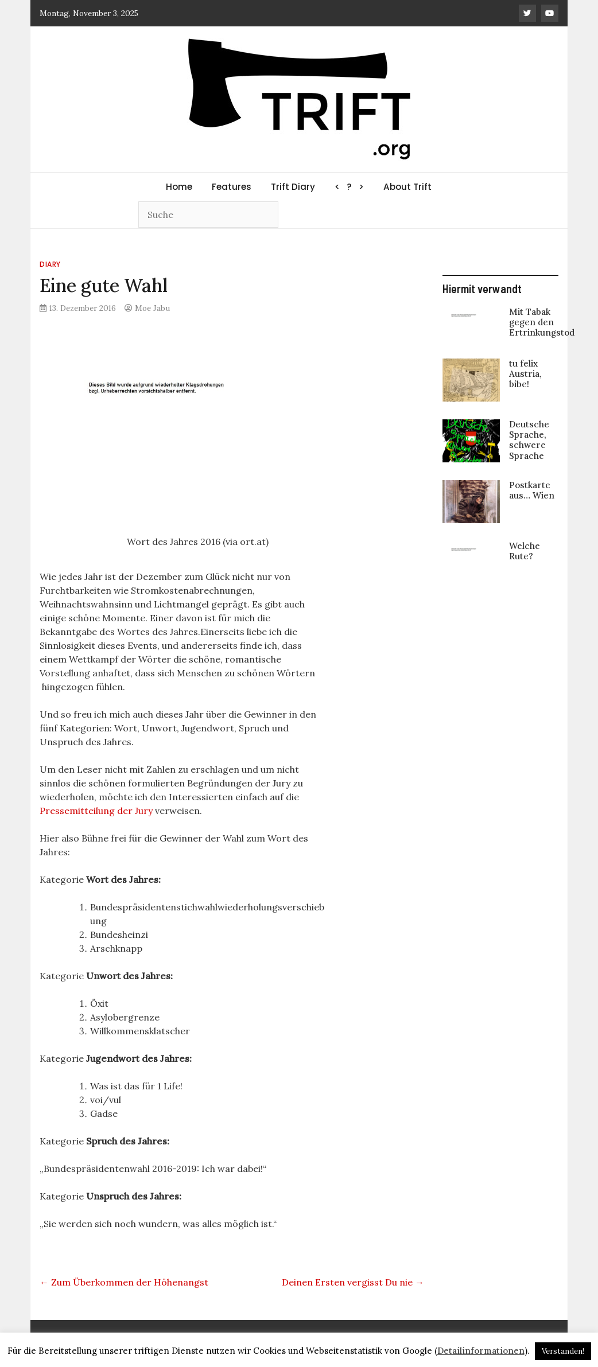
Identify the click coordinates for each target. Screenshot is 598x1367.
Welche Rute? (524, 551)
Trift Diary (293, 187)
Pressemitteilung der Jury (96, 810)
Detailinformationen (481, 1350)
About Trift (407, 187)
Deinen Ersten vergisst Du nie (353, 1282)
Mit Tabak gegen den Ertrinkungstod (541, 322)
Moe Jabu (152, 308)
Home (179, 187)
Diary (50, 264)
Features (231, 187)
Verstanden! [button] (563, 1351)
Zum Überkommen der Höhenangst (124, 1282)
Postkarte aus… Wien (531, 490)
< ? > (349, 187)
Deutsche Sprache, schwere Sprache (529, 440)
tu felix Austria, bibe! (525, 374)
